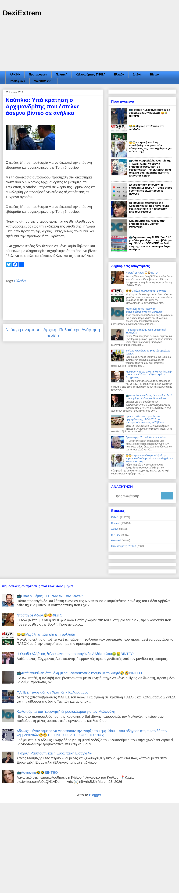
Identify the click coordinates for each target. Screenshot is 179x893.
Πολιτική (61, 74)
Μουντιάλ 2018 (43, 81)
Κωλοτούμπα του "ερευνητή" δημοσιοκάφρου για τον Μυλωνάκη (147, 223)
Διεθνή (137, 74)
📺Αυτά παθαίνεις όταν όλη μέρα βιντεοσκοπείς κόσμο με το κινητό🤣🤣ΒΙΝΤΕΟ (79, 673)
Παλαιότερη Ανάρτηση (79, 329)
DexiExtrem (22, 13)
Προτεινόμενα (38, 74)
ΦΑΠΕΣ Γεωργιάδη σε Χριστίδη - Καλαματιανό (52, 692)
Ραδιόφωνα (17, 81)
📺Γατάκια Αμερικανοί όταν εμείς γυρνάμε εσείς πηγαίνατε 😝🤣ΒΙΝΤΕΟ (149, 113)
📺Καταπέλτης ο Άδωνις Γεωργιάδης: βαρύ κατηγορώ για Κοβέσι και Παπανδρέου (149, 397)
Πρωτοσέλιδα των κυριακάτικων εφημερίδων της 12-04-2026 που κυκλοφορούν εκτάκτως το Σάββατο (145, 419)
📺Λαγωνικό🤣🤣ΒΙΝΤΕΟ (37, 772)
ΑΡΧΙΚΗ (15, 74)
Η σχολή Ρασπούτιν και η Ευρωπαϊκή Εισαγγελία (54, 753)
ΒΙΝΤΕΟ (115, 534)
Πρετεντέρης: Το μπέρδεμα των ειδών (146, 437)
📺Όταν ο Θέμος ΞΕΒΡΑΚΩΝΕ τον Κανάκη (50, 596)
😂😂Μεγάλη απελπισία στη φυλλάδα (146, 290)
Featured (116, 540)
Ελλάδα (119, 74)
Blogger (95, 795)
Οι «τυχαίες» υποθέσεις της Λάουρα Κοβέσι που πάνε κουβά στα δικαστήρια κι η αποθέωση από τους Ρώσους (149, 207)
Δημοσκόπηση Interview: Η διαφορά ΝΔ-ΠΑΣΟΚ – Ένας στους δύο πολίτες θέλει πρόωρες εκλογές (150, 189)
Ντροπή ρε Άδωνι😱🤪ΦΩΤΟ (142, 272)
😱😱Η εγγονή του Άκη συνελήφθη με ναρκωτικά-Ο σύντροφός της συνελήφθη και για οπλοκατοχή (150, 147)
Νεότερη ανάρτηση (23, 329)
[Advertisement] (89, 45)
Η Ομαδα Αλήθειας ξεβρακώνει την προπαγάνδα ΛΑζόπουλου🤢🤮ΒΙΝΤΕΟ (75, 654)
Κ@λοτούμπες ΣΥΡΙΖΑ (90, 74)
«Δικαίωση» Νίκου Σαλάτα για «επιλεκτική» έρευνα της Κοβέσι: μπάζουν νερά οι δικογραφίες (149, 374)
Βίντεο (154, 74)
